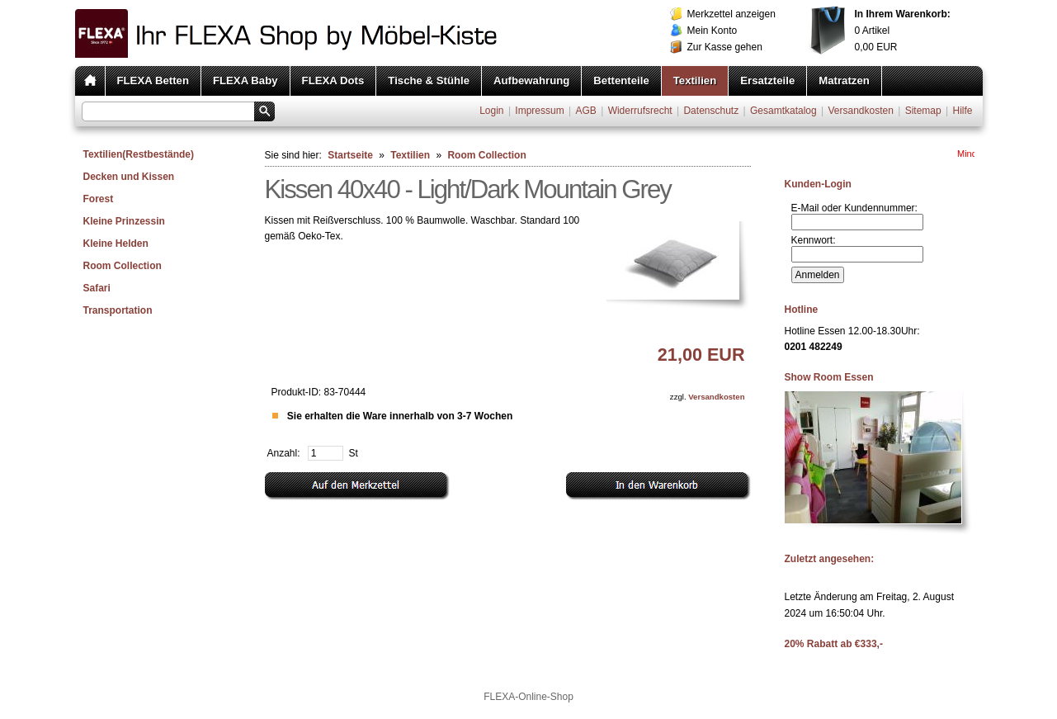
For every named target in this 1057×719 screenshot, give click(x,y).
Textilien (695, 80)
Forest (98, 199)
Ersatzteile (767, 80)
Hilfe (962, 110)
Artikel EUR (903, 30)
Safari (97, 288)
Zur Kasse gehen (724, 47)
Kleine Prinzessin (124, 221)
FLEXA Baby (245, 80)
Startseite (350, 155)
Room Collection (122, 266)
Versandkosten (860, 110)
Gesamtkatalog (783, 110)
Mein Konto (712, 30)
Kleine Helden (116, 243)
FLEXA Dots (333, 80)
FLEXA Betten (153, 80)
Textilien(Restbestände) (138, 154)
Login (491, 110)
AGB (585, 110)
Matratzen (844, 80)
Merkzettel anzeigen (731, 14)
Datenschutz (710, 110)
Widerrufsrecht (640, 110)
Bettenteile (621, 80)
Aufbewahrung (531, 80)
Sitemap (923, 110)
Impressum (539, 110)
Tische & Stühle (429, 80)
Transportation (118, 310)
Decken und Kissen (129, 176)
